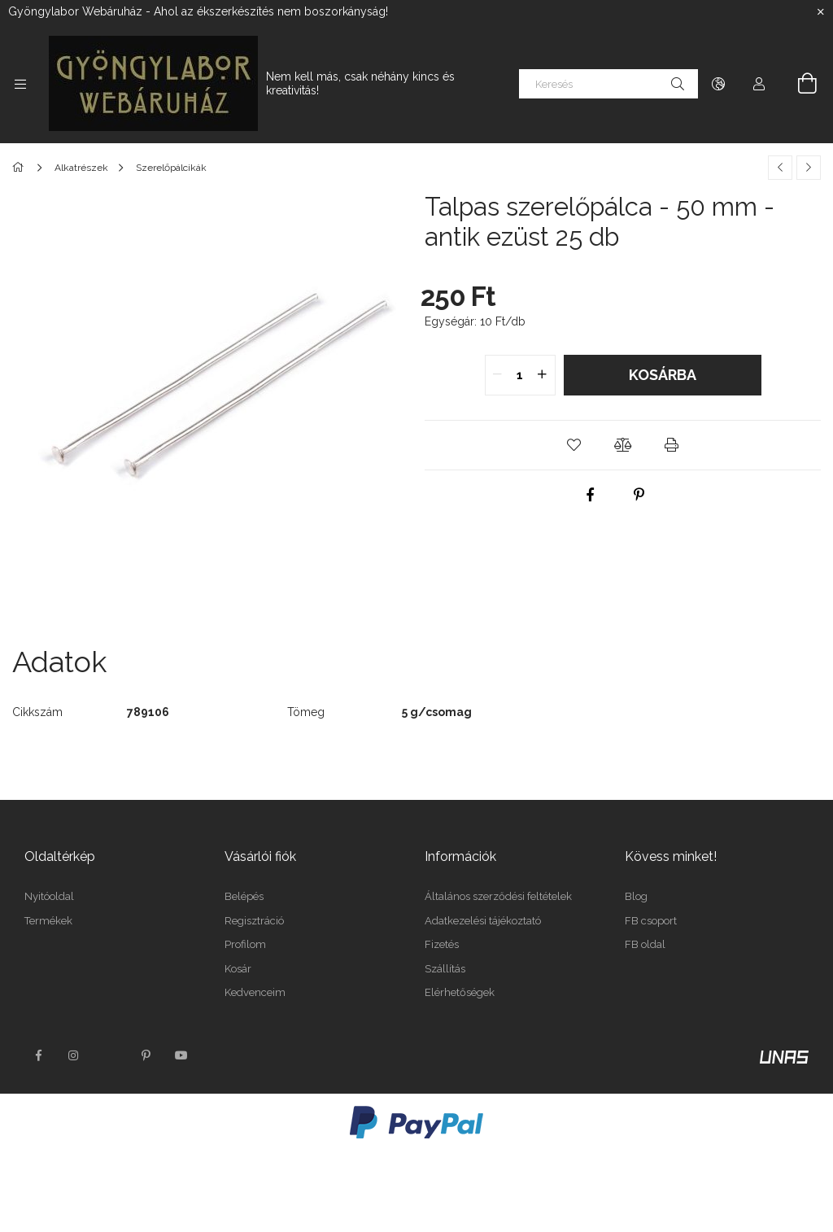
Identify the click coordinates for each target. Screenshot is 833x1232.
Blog (636, 896)
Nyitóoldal (49, 896)
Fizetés (442, 944)
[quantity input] (520, 375)
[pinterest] (638, 495)
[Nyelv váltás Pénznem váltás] (718, 83)
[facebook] (590, 495)
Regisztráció (254, 921)
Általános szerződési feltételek (498, 896)
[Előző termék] (780, 167)
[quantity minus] (498, 375)
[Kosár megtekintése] (798, 83)
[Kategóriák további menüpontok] (20, 83)
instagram (74, 1055)
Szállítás (445, 969)
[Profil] (759, 83)
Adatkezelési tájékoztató (483, 921)
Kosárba (662, 374)
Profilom (245, 944)
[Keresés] (608, 83)
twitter (110, 1055)
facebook (38, 1055)
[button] (574, 445)
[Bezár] (821, 12)
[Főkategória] (20, 167)
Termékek (48, 921)
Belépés (244, 896)
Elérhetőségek (460, 992)
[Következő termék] (808, 167)
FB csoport (651, 921)
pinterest (145, 1055)
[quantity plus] (542, 375)
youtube (181, 1055)
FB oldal (645, 944)
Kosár (238, 969)
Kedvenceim (255, 992)
